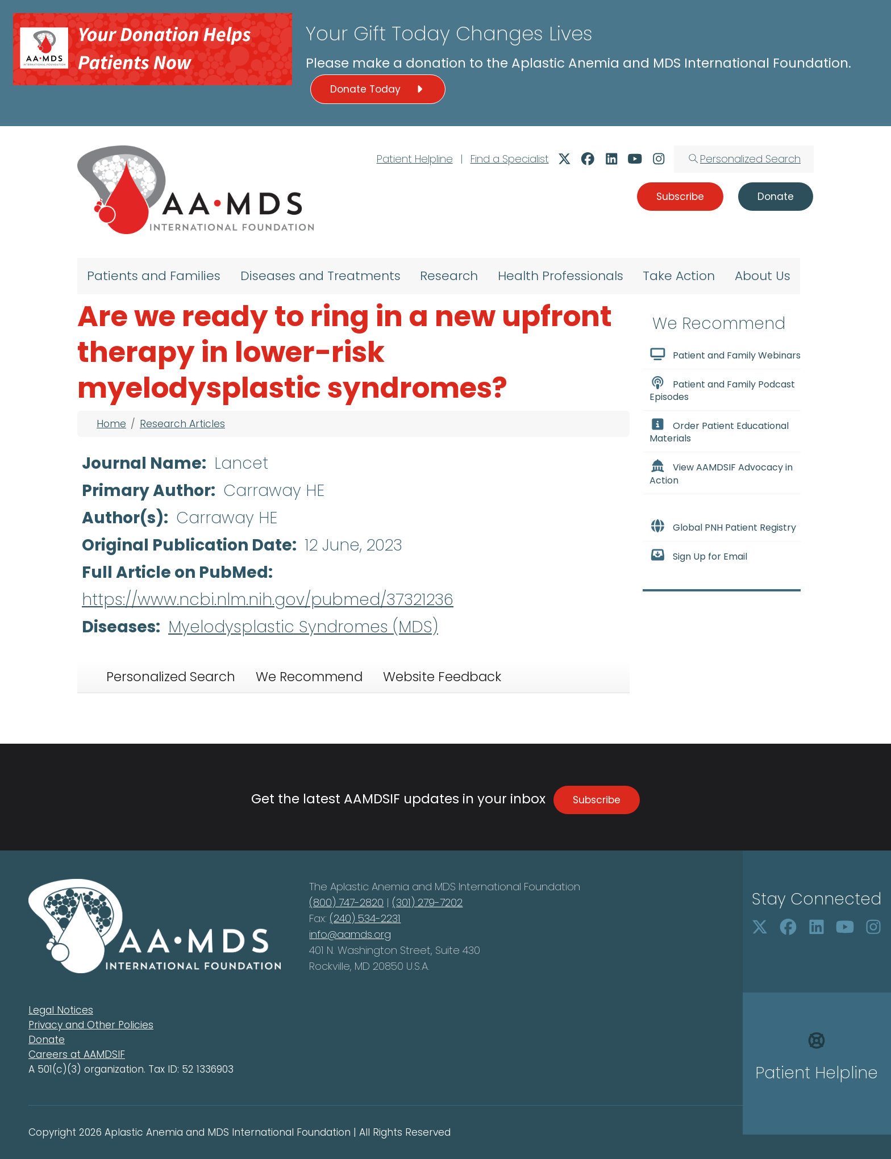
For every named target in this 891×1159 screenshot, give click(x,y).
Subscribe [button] (680, 196)
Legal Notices (60, 1010)
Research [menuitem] (449, 276)
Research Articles (182, 424)
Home (111, 424)
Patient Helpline (415, 159)
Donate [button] (775, 196)
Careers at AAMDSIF (76, 1054)
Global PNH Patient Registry (722, 526)
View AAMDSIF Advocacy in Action (721, 472)
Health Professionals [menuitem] (560, 276)
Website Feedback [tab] (442, 677)
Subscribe (597, 800)
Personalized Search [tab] (170, 677)
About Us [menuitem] (762, 276)
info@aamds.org (350, 934)
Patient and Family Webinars (725, 354)
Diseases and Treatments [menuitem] (320, 276)
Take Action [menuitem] (679, 276)
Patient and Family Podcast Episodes (722, 389)
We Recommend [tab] (309, 677)
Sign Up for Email (698, 555)
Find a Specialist (510, 159)
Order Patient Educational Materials (719, 431)
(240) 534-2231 (365, 918)
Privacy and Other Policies (90, 1025)
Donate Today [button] (378, 89)
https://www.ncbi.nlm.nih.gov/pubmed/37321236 (267, 600)
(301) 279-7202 (427, 902)
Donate (46, 1040)
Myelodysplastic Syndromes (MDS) (303, 627)
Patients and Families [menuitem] (153, 276)
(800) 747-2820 (346, 902)
